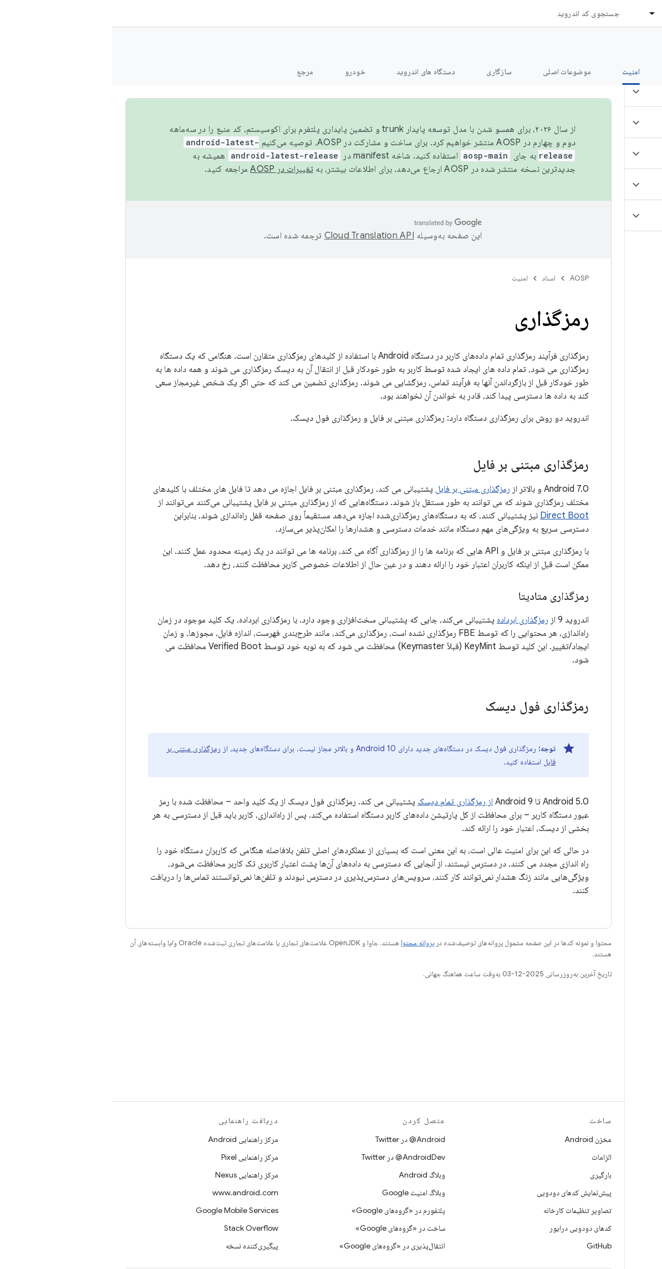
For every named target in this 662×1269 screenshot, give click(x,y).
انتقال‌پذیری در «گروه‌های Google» (280, 1246)
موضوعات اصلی (455, 72)
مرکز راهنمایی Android (131, 1139)
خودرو (243, 72)
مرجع (193, 72)
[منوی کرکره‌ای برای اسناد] (536, 13)
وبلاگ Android (310, 1175)
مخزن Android (476, 1139)
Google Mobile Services (125, 1210)
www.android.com (133, 1192)
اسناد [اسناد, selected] (558, 13)
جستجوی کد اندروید (476, 13)
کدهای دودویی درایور (468, 1228)
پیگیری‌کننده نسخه (140, 1246)
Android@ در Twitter (298, 1139)
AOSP (467, 278)
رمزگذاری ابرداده (410, 619)
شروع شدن (576, 72)
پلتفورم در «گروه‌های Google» (286, 1210)
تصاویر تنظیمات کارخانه (465, 1210)
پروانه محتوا (305, 942)
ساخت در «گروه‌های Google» (288, 1228)
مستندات (633, 45)
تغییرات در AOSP (169, 169)
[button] (596, 91)
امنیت (408, 278)
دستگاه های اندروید (314, 72)
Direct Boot (452, 515)
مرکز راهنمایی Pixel (137, 1157)
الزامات (490, 1157)
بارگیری (489, 1175)
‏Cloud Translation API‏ (257, 235)
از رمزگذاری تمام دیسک (343, 801)
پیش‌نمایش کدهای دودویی (462, 1192)
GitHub (487, 1246)
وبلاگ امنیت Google (301, 1192)
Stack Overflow (139, 1228)
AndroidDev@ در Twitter (291, 1157)
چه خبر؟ (636, 72)
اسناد (437, 278)
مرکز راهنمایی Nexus (134, 1175)
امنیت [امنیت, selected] (519, 72)
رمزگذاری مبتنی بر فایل (360, 489)
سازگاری (387, 72)
